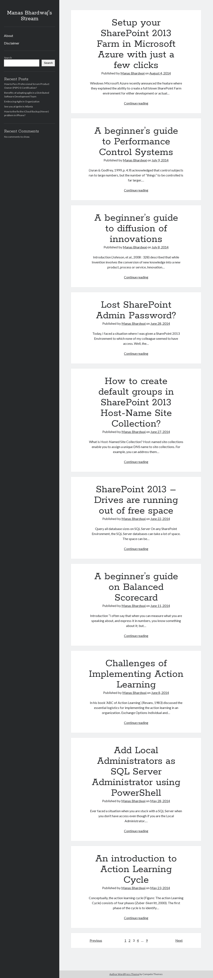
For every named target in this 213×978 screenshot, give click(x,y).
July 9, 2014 (160, 160)
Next (179, 940)
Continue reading (136, 103)
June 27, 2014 (160, 432)
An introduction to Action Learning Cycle (136, 869)
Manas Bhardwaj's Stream (29, 16)
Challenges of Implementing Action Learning (136, 674)
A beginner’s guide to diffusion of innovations (136, 228)
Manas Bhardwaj (132, 73)
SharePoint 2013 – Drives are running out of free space (136, 500)
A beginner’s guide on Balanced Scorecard (136, 587)
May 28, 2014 (160, 801)
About (8, 36)
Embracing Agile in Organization (22, 101)
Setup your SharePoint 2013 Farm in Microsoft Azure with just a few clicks (136, 44)
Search (8, 57)
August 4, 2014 (160, 73)
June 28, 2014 (160, 323)
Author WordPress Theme (124, 974)
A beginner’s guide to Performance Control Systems (136, 141)
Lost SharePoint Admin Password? (136, 310)
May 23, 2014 (160, 888)
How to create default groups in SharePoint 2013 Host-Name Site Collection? (136, 402)
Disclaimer (11, 43)
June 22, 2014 (160, 519)
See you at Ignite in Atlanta (18, 106)
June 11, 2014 (160, 606)
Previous (96, 940)
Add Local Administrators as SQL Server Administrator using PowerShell (136, 771)
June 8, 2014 (160, 693)
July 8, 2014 (160, 247)
